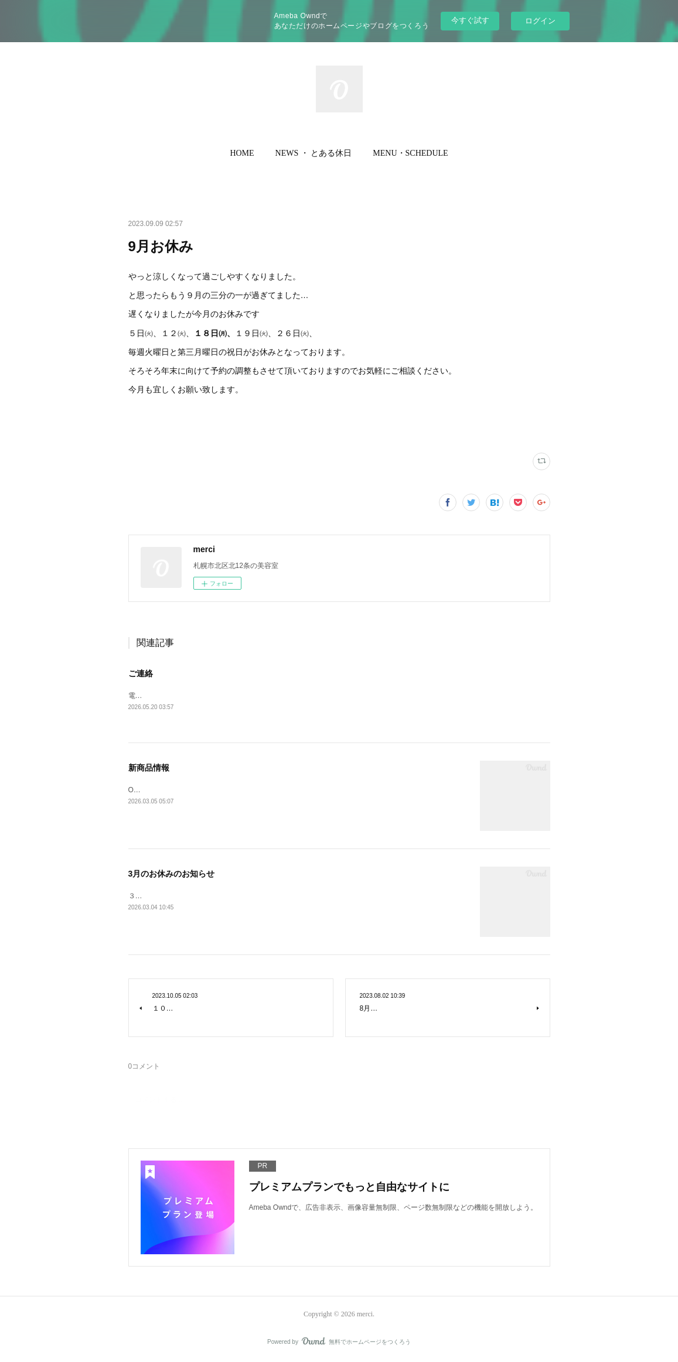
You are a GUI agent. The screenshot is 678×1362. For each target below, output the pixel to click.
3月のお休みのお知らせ (171, 873)
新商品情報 (148, 767)
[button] (242, 153)
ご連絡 (140, 673)
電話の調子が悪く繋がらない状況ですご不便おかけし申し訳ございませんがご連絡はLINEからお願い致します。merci (313, 696)
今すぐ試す (470, 20)
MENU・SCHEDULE (410, 153)
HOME (242, 153)
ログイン (540, 20)
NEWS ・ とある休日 (313, 153)
